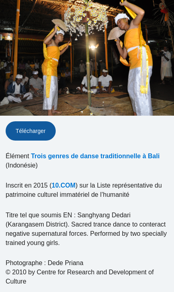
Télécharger (31, 131)
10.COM (64, 185)
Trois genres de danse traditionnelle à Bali (95, 156)
